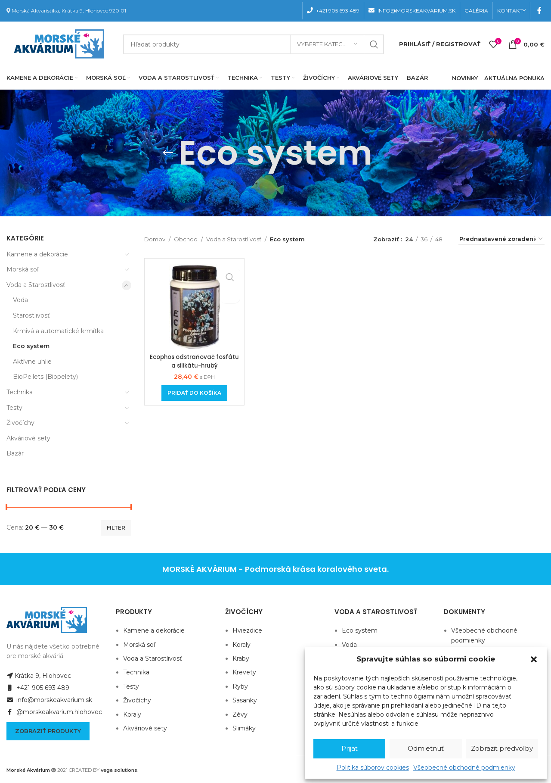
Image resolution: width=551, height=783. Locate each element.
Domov (154, 239)
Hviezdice (247, 630)
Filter (116, 527)
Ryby (240, 686)
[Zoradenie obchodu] (501, 240)
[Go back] (168, 153)
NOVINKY (465, 78)
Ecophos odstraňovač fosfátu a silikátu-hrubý (194, 361)
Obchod (186, 239)
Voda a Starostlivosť (35, 285)
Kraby (240, 658)
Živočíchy (20, 423)
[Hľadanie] (253, 44)
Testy (14, 408)
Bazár (15, 453)
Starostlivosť (31, 315)
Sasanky (244, 700)
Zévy (240, 714)
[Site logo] (57, 43)
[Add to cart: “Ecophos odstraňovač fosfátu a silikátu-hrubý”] (194, 393)
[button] (533, 659)
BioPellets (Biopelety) (45, 377)
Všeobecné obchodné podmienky (464, 767)
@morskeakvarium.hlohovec (54, 712)
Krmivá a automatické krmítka (58, 331)
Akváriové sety (28, 438)
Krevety (244, 672)
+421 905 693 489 (37, 688)
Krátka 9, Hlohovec (38, 676)
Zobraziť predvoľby (502, 748)
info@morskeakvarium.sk (49, 700)
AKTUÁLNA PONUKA (514, 78)
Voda (20, 300)
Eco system (31, 346)
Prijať (349, 748)
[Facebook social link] (540, 10)
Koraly (132, 714)
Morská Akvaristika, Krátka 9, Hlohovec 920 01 (69, 10)
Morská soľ (22, 269)
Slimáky (244, 728)
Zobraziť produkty (48, 730)
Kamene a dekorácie (37, 254)
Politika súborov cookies (373, 767)
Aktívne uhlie (32, 361)
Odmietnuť (426, 748)
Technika (19, 392)
